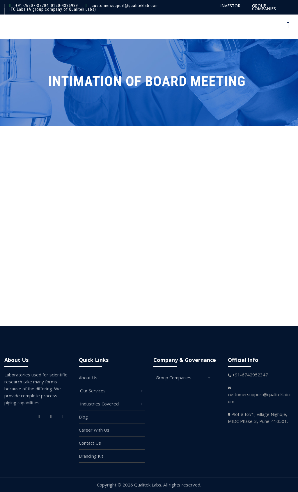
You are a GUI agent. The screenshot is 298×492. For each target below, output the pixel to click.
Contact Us (90, 443)
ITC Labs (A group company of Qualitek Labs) (53, 9)
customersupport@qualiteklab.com (125, 5)
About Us (88, 377)
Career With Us (94, 430)
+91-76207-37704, (32, 5)
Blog (83, 417)
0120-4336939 (64, 5)
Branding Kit (91, 456)
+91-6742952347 (250, 375)
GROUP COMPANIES (264, 7)
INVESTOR (230, 5)
